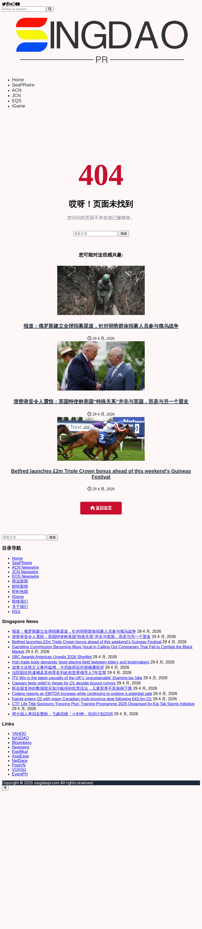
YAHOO (19, 734)
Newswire (20, 747)
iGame (18, 106)
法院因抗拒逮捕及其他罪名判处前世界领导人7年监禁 (59, 672)
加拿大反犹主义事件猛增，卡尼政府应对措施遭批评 (58, 667)
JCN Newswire (25, 572)
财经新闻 (20, 586)
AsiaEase (20, 756)
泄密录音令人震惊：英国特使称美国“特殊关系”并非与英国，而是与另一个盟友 (101, 401)
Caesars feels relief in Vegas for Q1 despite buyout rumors (64, 683)
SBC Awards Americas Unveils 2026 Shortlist (52, 657)
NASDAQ (20, 738)
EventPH (20, 774)
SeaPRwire (23, 85)
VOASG (19, 770)
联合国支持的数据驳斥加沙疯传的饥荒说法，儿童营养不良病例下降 (72, 688)
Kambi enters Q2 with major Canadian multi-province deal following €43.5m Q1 (82, 699)
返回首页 (101, 508)
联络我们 (20, 601)
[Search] (50, 9)
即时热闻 (20, 592)
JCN (16, 95)
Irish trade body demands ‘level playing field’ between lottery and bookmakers (80, 662)
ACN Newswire (25, 567)
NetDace (20, 760)
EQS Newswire (25, 576)
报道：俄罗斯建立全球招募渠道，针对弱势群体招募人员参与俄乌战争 (101, 326)
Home (18, 79)
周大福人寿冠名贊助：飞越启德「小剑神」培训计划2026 (62, 714)
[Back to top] (5, 787)
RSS (16, 612)
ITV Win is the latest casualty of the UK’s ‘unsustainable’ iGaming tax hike (77, 678)
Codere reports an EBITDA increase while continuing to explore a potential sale (82, 694)
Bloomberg (21, 742)
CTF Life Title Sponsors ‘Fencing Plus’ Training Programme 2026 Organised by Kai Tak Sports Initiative (103, 704)
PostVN (19, 765)
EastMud (20, 752)
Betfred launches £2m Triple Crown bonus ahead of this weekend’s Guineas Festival (101, 474)
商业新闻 (20, 581)
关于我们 (20, 606)
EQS (17, 100)
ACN (17, 90)
